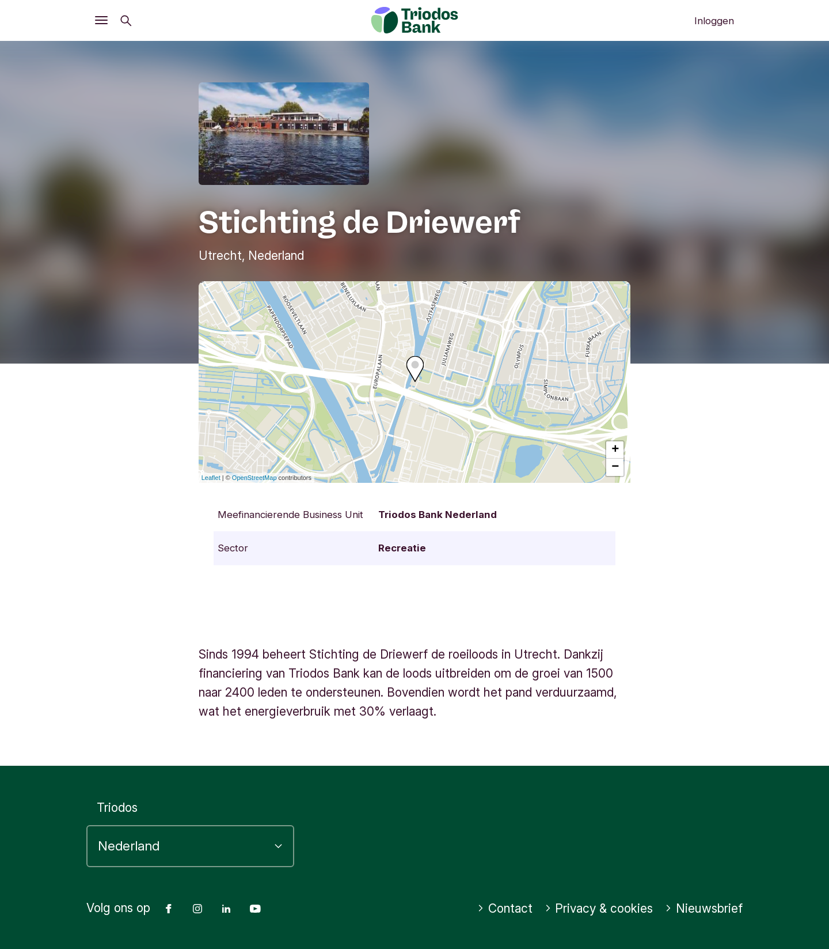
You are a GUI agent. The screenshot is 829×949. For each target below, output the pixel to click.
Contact (505, 908)
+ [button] (615, 450)
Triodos (117, 807)
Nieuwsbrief (704, 908)
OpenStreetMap (254, 477)
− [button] (615, 467)
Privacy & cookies (599, 908)
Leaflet (210, 477)
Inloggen (714, 21)
